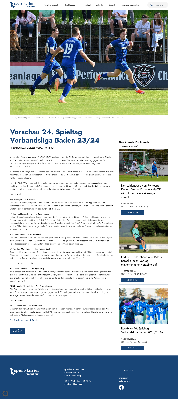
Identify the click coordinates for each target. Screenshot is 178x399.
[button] (5, 393)
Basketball (113, 4)
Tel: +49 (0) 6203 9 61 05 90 (77, 380)
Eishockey (100, 4)
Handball (87, 4)
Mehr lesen (132, 212)
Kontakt (128, 370)
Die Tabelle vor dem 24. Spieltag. (25, 320)
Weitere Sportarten (130, 4)
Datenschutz (124, 380)
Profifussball (70, 4)
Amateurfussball (51, 4)
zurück (17, 331)
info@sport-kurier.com (74, 383)
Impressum (123, 377)
